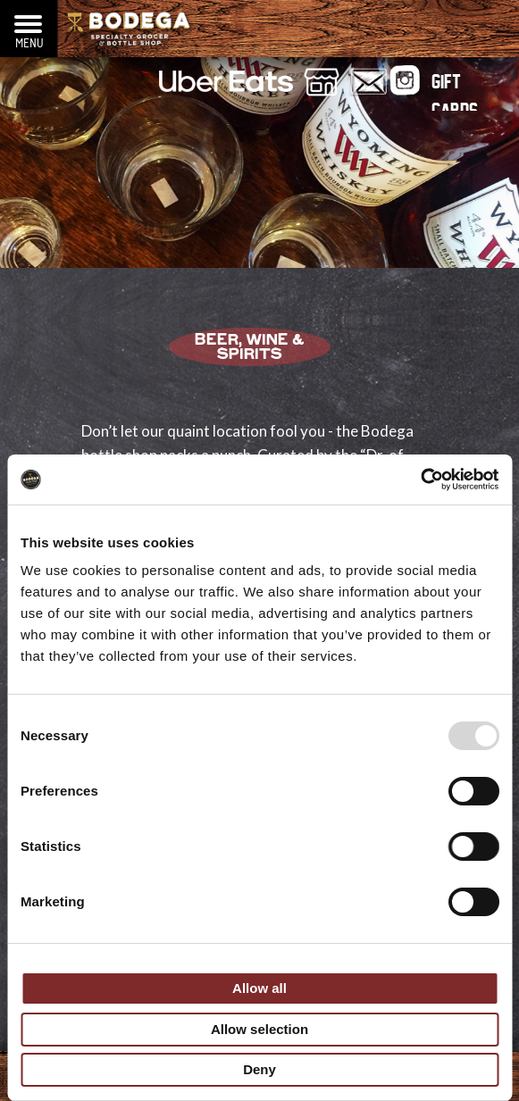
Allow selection (259, 1029)
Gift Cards (454, 85)
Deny (259, 1069)
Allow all (259, 988)
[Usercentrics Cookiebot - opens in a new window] (420, 479)
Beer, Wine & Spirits (250, 348)
